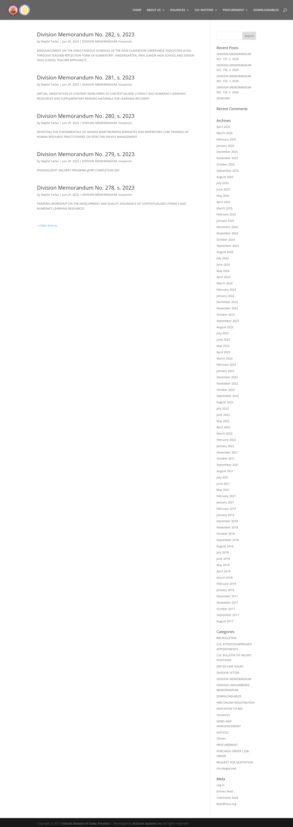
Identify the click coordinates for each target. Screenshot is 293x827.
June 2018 (223, 559)
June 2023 (223, 339)
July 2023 (223, 333)
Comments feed (227, 798)
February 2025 (226, 214)
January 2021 (225, 502)
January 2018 (225, 590)
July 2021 (223, 477)
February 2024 (226, 289)
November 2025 (227, 158)
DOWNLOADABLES (266, 10)
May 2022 (223, 421)
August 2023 (225, 327)
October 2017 (226, 609)
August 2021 (225, 471)
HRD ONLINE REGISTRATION (236, 702)
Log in (221, 785)
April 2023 (223, 352)
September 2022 (228, 396)
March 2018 (225, 577)
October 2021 (226, 458)
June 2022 (223, 415)
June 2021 (223, 484)
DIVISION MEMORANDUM (99, 41)
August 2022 (225, 402)
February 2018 (226, 584)
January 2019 (225, 515)
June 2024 (223, 264)
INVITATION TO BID (229, 709)
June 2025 (223, 189)
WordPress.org (226, 804)
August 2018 (225, 546)
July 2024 (223, 258)
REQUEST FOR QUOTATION (235, 762)
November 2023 (227, 308)
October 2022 (226, 390)
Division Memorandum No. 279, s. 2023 (86, 154)
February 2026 (226, 139)
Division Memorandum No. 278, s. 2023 (86, 187)
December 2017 (227, 596)
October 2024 (226, 239)
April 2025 (223, 202)
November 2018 (227, 527)
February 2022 (226, 440)
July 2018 (223, 552)
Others (221, 738)
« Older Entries (47, 225)
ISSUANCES (177, 10)
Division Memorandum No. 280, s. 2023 (86, 116)
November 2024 (227, 233)
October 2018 (226, 534)
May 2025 (223, 196)
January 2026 (225, 146)
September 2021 (228, 465)
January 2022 (225, 446)
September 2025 (228, 171)
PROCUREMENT (233, 10)
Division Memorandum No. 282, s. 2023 (86, 34)
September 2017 (228, 615)
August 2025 (225, 177)
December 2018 (227, 521)
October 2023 (226, 314)
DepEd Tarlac (50, 41)
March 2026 (225, 133)
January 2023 (225, 371)
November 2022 (227, 383)
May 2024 (223, 271)
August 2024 (225, 252)
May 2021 (223, 490)
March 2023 (225, 358)
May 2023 (223, 346)
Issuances (125, 41)
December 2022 (227, 377)
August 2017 (225, 621)
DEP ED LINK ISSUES (230, 666)
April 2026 (223, 127)
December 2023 (227, 302)
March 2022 (225, 433)
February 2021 (226, 496)
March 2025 (225, 208)
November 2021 (227, 452)
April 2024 (223, 277)
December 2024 (227, 227)
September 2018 (228, 540)
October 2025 (226, 164)
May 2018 (223, 565)
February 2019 (226, 509)
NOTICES (222, 732)
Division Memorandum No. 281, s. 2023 (86, 77)
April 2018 (223, 571)
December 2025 (227, 152)
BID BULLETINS (227, 638)
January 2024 (225, 296)
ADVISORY (223, 98)
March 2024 (225, 283)
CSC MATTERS (204, 10)
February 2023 (226, 364)
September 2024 (228, 246)
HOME (137, 10)
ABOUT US (154, 10)
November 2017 (227, 602)
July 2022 (223, 408)
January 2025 (225, 221)
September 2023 (228, 321)
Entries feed (225, 791)
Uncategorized (226, 768)
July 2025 (223, 183)
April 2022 (223, 427)
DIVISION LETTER (228, 673)
